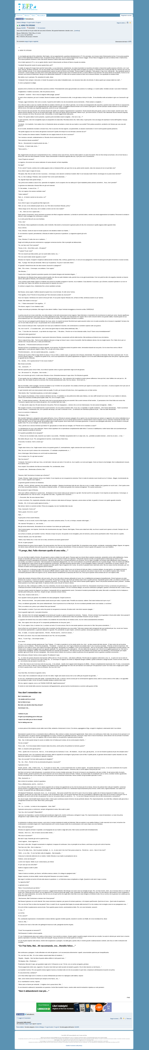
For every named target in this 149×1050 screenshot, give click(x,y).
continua (77, 30)
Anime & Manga (21, 22)
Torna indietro (20, 1027)
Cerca (33, 15)
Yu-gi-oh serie (31, 22)
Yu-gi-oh (38, 22)
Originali (27, 15)
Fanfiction (19, 15)
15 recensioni (40, 28)
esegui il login (28, 41)
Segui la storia (121, 23)
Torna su (129, 1018)
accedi (129, 15)
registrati (35, 41)
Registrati (123, 15)
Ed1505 (23, 28)
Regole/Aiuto (41, 15)
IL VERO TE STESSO (27, 25)
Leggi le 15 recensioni (24, 1018)
